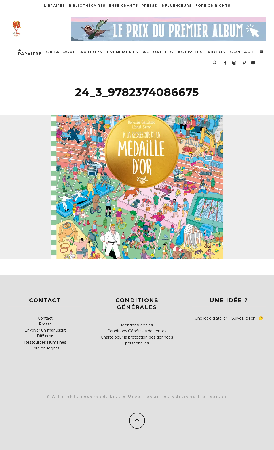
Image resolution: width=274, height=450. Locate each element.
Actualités (158, 51)
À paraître (29, 52)
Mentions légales (137, 325)
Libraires (54, 5)
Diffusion (45, 336)
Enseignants (123, 5)
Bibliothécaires (87, 5)
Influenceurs (176, 5)
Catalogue (61, 51)
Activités (190, 51)
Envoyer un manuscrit (45, 330)
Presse (149, 5)
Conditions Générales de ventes (136, 331)
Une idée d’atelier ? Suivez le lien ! (226, 318)
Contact (242, 51)
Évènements (122, 51)
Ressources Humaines (45, 342)
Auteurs (91, 51)
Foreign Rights (212, 5)
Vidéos (217, 51)
